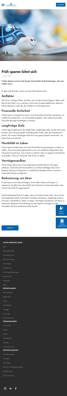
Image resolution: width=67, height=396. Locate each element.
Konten (5, 330)
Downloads (7, 263)
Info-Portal (61, 210)
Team (5, 246)
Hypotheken (7, 305)
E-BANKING (60, 5)
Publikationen (8, 371)
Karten (5, 301)
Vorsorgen (6, 313)
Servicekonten (8, 292)
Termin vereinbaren (62, 223)
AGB (4, 285)
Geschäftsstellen (8, 251)
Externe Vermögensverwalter (13, 367)
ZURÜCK (10, 228)
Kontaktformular (8, 255)
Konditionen (7, 268)
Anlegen (6, 309)
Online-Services (8, 318)
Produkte (6, 358)
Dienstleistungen (9, 354)
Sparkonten (7, 296)
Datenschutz (7, 276)
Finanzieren (7, 325)
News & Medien (9, 259)
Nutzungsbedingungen (11, 272)
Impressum (6, 280)
